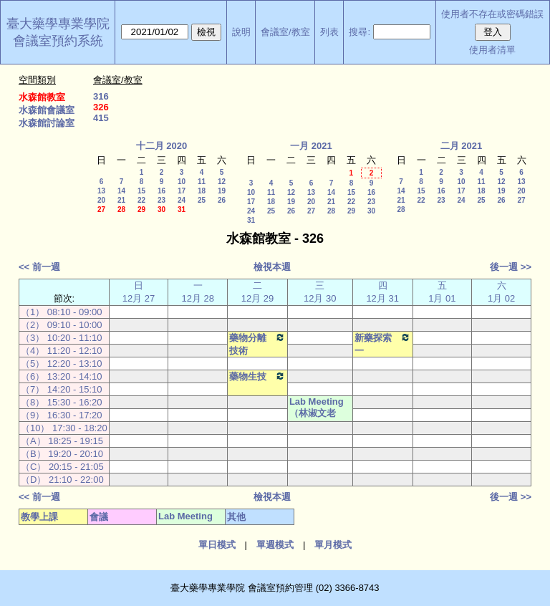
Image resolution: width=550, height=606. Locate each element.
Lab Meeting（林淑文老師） (316, 413)
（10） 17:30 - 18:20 (64, 428)
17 (181, 191)
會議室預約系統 (58, 41)
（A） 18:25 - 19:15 (62, 441)
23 (161, 200)
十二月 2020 (162, 145)
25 (202, 200)
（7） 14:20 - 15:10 (61, 389)
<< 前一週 (39, 266)
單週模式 (275, 544)
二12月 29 (257, 292)
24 (181, 200)
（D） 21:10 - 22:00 (62, 479)
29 (141, 209)
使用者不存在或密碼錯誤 (492, 14)
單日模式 (217, 544)
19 (222, 191)
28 (121, 209)
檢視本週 (272, 266)
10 (181, 182)
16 (161, 191)
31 (181, 209)
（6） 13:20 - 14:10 (61, 376)
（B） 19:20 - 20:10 (62, 453)
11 (202, 182)
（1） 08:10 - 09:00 (61, 312)
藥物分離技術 (257, 344)
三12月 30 (320, 292)
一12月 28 (197, 292)
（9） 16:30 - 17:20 (61, 415)
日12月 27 (138, 292)
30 (161, 209)
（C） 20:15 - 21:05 (62, 466)
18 (202, 191)
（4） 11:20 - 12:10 (61, 350)
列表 (329, 32)
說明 (241, 32)
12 (222, 182)
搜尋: (359, 32)
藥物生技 (257, 376)
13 (101, 191)
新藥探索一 (382, 344)
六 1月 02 (501, 292)
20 (101, 200)
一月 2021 (311, 145)
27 (101, 209)
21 (121, 200)
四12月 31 (382, 292)
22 (141, 200)
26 (222, 200)
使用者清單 (492, 49)
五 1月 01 (441, 292)
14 (121, 191)
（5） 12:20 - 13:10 (61, 363)
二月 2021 (461, 145)
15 (141, 191)
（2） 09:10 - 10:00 (61, 324)
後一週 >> (510, 266)
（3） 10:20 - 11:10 (61, 337)
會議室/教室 (285, 32)
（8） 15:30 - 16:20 (61, 402)
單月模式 (333, 544)
